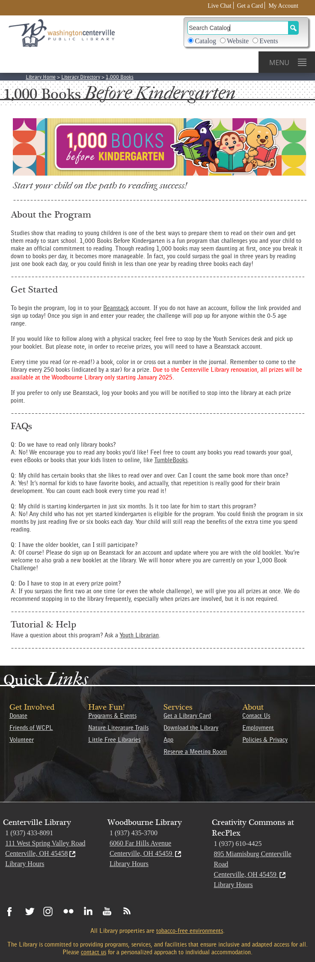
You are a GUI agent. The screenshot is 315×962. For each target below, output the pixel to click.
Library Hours (24, 863)
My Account (283, 6)
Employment (258, 728)
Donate (18, 716)
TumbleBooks (170, 460)
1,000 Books (120, 77)
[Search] (237, 28)
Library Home (41, 77)
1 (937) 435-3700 (134, 833)
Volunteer (21, 740)
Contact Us (256, 716)
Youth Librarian (139, 635)
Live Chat (220, 6)
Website (238, 41)
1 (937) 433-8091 (29, 833)
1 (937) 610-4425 (238, 843)
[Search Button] (293, 28)
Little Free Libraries (114, 740)
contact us (93, 952)
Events (268, 41)
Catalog (205, 41)
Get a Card (250, 6)
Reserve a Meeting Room (195, 752)
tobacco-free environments (189, 931)
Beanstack (116, 308)
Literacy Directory (80, 77)
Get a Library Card (187, 716)
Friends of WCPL (31, 728)
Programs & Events (112, 716)
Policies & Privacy (265, 740)
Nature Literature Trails (118, 728)
